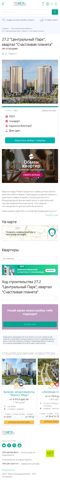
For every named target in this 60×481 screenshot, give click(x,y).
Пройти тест (30, 324)
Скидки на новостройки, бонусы (20, 20)
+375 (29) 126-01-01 (20, 463)
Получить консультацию (19, 422)
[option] (19, 393)
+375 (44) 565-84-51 (18, 453)
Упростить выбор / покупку (30, 140)
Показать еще (51, 215)
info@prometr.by (8, 469)
